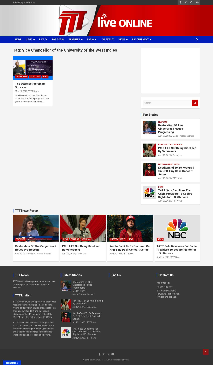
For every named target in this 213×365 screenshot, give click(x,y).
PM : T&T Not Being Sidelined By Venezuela (177, 149)
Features (74, 39)
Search (195, 103)
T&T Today (58, 39)
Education (35, 77)
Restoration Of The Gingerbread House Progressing (170, 129)
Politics (168, 145)
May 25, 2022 (21, 91)
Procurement (140, 39)
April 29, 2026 (164, 136)
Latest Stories (72, 275)
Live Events (107, 39)
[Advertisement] (170, 70)
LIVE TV (43, 39)
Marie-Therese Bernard (183, 136)
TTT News (34, 91)
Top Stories (150, 114)
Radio (90, 39)
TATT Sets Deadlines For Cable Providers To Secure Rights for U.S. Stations (175, 194)
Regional (178, 145)
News (29, 39)
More (122, 39)
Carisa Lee (177, 155)
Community (21, 77)
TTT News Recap (26, 210)
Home (18, 39)
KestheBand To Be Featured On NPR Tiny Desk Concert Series (176, 171)
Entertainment (165, 164)
